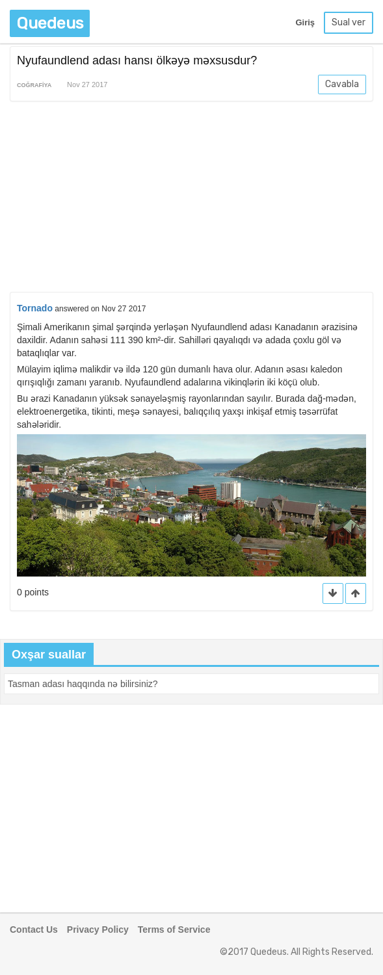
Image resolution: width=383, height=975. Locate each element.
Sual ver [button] (348, 22)
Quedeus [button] (49, 23)
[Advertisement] (191, 199)
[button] (355, 593)
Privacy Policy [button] (98, 929)
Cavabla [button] (342, 84)
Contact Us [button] (34, 929)
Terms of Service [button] (174, 929)
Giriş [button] (305, 22)
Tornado (35, 308)
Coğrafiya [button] (34, 85)
